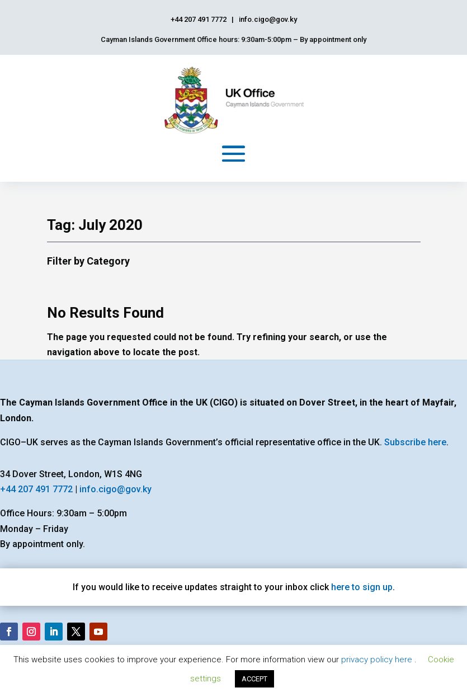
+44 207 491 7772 (36, 489)
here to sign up (362, 587)
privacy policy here (377, 659)
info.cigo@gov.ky (115, 489)
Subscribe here (415, 442)
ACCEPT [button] (254, 679)
